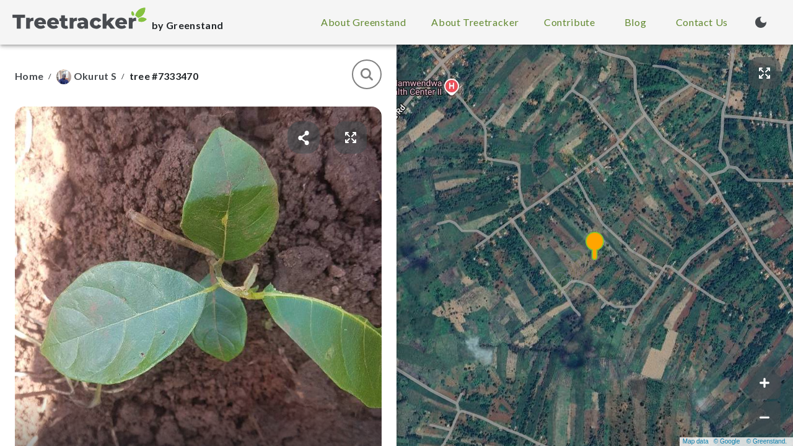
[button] (595, 245)
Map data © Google (711, 441)
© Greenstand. (767, 441)
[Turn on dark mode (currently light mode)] (760, 22)
